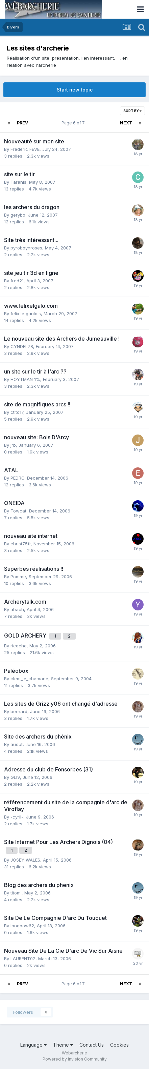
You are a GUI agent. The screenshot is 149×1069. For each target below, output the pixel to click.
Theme (63, 1045)
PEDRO (17, 478)
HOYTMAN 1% (25, 379)
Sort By (132, 111)
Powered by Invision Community (75, 1059)
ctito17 (16, 412)
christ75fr (20, 543)
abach (17, 609)
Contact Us (91, 1045)
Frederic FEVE (25, 149)
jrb (13, 445)
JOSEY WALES (25, 860)
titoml (16, 892)
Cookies (119, 1045)
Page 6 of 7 (74, 122)
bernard (18, 711)
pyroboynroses (26, 247)
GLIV (15, 777)
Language (33, 1045)
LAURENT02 (22, 958)
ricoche (18, 645)
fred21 (17, 280)
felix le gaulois (25, 313)
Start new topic (75, 90)
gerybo (17, 215)
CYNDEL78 (21, 346)
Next (126, 122)
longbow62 (22, 925)
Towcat (18, 510)
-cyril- (16, 817)
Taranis (18, 182)
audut (16, 744)
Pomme (18, 576)
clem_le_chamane (29, 678)
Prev (22, 122)
